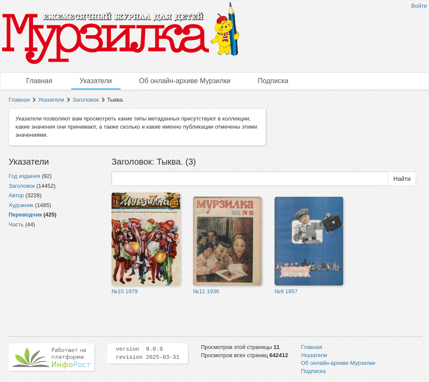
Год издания (24, 176)
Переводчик (25, 214)
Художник (21, 205)
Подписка (273, 80)
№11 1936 (206, 291)
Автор (16, 195)
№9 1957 (286, 291)
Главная (39, 80)
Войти (419, 6)
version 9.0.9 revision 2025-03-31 (147, 353)
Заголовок (86, 99)
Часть (16, 224)
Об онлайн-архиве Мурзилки (184, 80)
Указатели (96, 80)
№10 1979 (125, 291)
